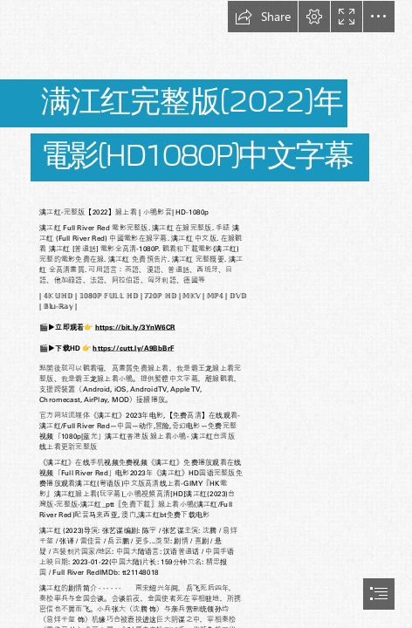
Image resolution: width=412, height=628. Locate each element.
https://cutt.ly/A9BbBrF (134, 347)
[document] (206, 314)
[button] (263, 16)
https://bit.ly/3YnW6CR (135, 326)
